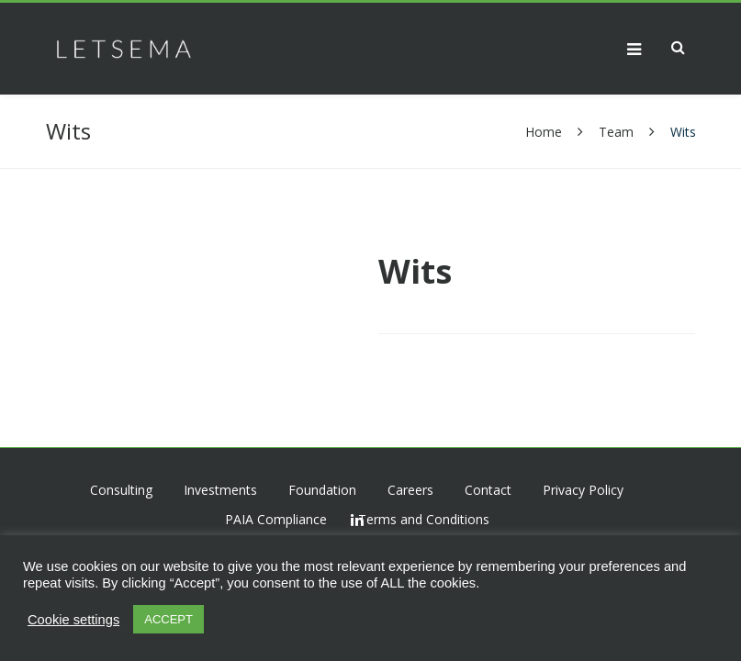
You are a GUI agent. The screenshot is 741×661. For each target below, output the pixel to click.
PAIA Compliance (276, 519)
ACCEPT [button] (168, 619)
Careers (410, 490)
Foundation (322, 490)
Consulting (121, 490)
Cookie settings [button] (73, 619)
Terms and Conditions (423, 519)
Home (545, 131)
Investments (220, 490)
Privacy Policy (583, 490)
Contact (488, 490)
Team (616, 131)
